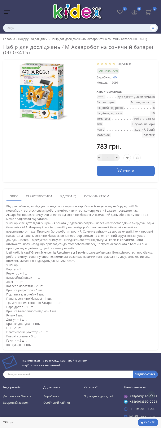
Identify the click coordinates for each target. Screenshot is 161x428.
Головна (9, 39)
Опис (14, 196)
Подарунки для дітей (98, 396)
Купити (147, 422)
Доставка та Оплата (17, 396)
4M (115, 77)
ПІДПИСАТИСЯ (145, 374)
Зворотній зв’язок (15, 402)
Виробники (51, 396)
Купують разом (96, 196)
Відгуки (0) (68, 196)
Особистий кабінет (56, 402)
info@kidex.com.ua (142, 416)
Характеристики (39, 196)
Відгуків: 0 (123, 64)
